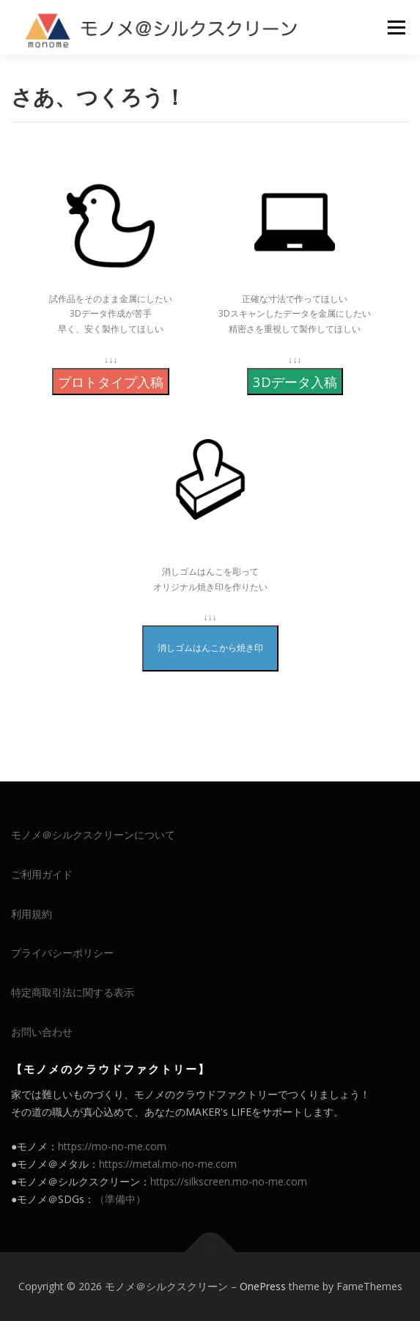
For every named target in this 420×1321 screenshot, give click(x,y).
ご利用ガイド (42, 874)
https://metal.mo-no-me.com (168, 1164)
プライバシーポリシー (62, 953)
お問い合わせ (42, 1032)
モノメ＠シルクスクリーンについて (93, 835)
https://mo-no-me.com (112, 1146)
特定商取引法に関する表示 (72, 992)
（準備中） (120, 1199)
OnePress (263, 1286)
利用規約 (31, 914)
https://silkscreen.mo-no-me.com (228, 1181)
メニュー (396, 27)
